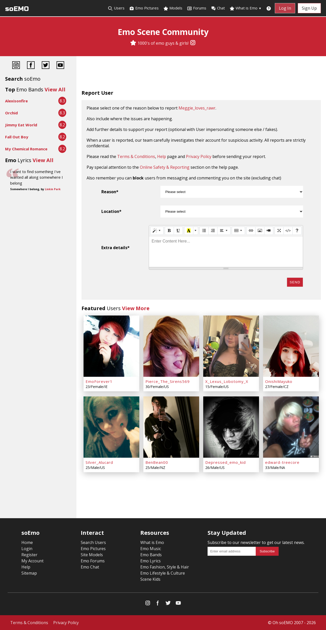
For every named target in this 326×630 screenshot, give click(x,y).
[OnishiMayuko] (291, 346)
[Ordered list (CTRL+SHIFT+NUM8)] (213, 231)
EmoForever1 (99, 381)
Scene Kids (150, 579)
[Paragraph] (223, 231)
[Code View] (288, 231)
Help (161, 156)
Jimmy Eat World (21, 124)
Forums (196, 8)
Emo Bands (151, 555)
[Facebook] (31, 65)
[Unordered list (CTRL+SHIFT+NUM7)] (204, 231)
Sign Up (309, 8)
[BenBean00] (171, 427)
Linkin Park (53, 189)
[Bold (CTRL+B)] (169, 231)
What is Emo (245, 8)
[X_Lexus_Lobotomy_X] (231, 346)
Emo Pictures (144, 8)
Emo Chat (90, 567)
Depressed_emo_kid (225, 462)
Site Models (92, 555)
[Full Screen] (279, 231)
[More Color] (195, 231)
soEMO (17, 9)
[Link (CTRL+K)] (250, 231)
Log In (285, 8)
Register (29, 555)
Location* (111, 211)
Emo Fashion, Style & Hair (164, 567)
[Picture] (259, 231)
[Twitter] (45, 65)
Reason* (109, 192)
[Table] (238, 231)
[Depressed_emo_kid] (231, 427)
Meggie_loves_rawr (197, 108)
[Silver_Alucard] (111, 427)
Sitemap (29, 573)
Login (26, 548)
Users (116, 8)
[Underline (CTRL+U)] (178, 231)
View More (136, 308)
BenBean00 (156, 462)
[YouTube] (60, 65)
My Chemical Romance (26, 148)
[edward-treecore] (291, 427)
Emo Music (150, 548)
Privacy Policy (198, 156)
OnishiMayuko (278, 381)
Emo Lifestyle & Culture (162, 573)
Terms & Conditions (136, 156)
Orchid (11, 112)
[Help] (297, 231)
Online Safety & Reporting (164, 167)
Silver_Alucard (99, 462)
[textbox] (226, 251)
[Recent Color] (188, 231)
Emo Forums (93, 561)
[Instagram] (192, 43)
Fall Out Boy (16, 136)
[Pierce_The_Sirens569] (171, 346)
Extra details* (115, 247)
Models (172, 8)
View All (55, 89)
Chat (218, 8)
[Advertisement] (201, 74)
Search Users (93, 542)
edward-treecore (282, 462)
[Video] (268, 231)
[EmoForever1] (111, 346)
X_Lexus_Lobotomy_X (226, 381)
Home (27, 542)
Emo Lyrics (150, 561)
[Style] (157, 231)
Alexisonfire (16, 100)
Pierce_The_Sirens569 (167, 381)
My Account (32, 561)
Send (295, 282)
